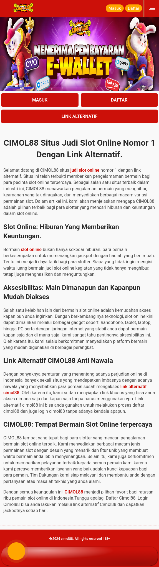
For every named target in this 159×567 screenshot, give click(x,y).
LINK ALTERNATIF (80, 116)
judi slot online (85, 170)
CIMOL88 (74, 492)
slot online (31, 249)
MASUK (39, 100)
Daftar (133, 8)
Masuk (114, 8)
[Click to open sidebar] (152, 8)
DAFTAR (119, 100)
